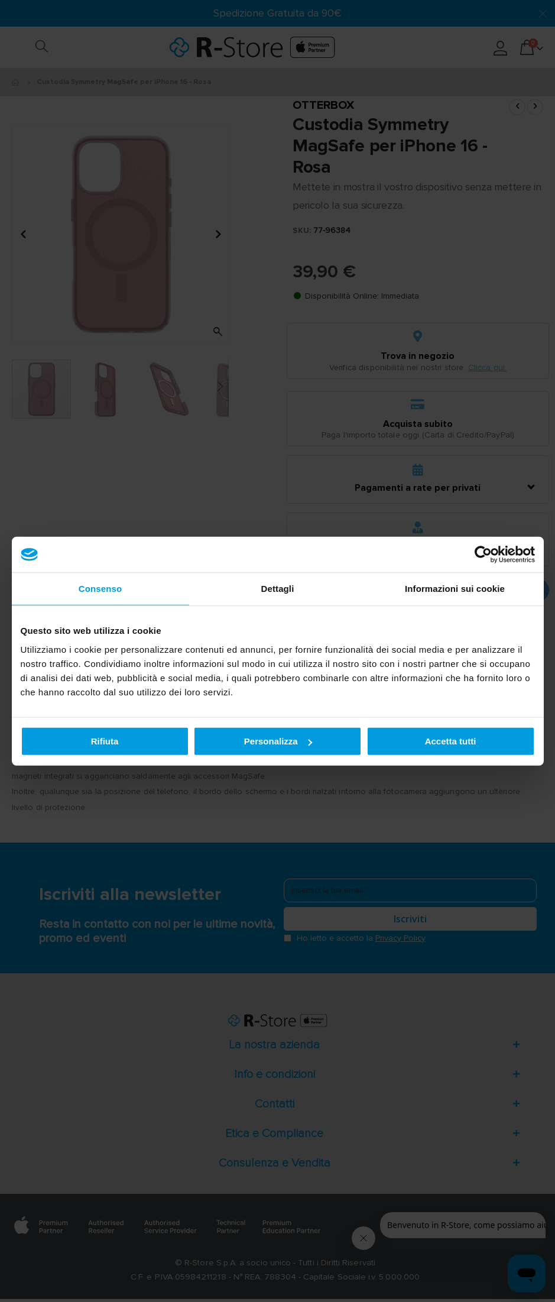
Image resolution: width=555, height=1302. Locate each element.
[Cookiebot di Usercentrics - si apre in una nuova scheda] (483, 554)
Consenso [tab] (100, 589)
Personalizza (278, 741)
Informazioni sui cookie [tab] (455, 589)
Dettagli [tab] (277, 589)
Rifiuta (105, 741)
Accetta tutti (450, 741)
